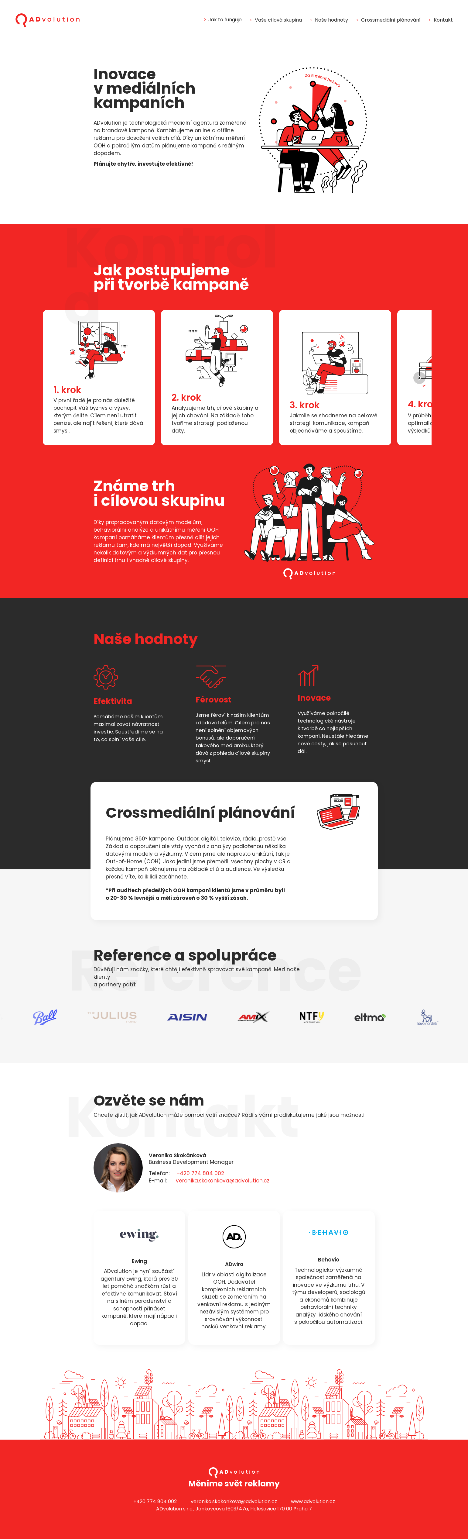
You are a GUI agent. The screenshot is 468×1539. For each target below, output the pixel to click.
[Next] (419, 378)
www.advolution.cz (313, 1501)
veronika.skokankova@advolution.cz (222, 1180)
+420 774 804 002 (200, 1173)
